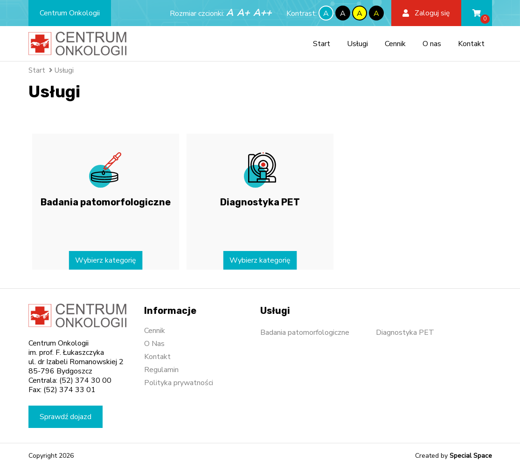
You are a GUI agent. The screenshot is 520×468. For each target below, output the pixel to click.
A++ (262, 13)
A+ (243, 13)
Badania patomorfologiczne (304, 332)
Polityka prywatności (178, 383)
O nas (432, 44)
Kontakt (471, 44)
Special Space (471, 455)
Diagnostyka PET (405, 332)
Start (321, 44)
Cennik (395, 44)
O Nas (154, 344)
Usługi (357, 44)
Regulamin (161, 370)
